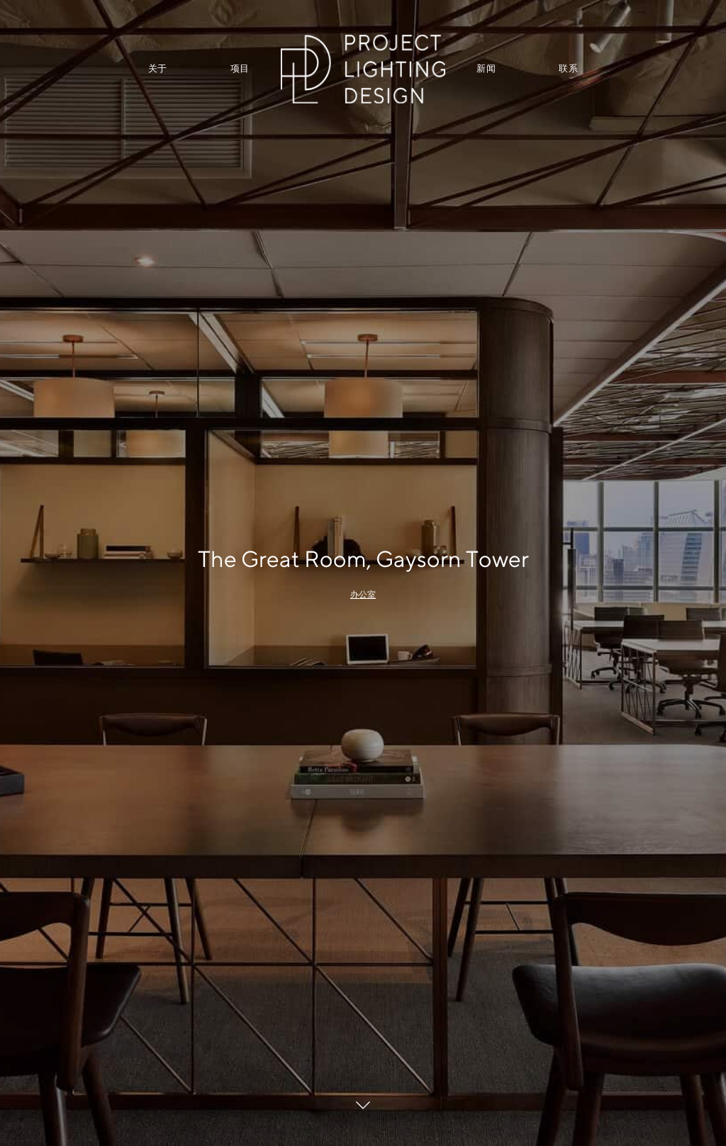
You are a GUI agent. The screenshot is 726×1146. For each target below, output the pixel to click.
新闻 (486, 68)
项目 (240, 68)
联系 (568, 68)
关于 (157, 68)
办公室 (363, 594)
